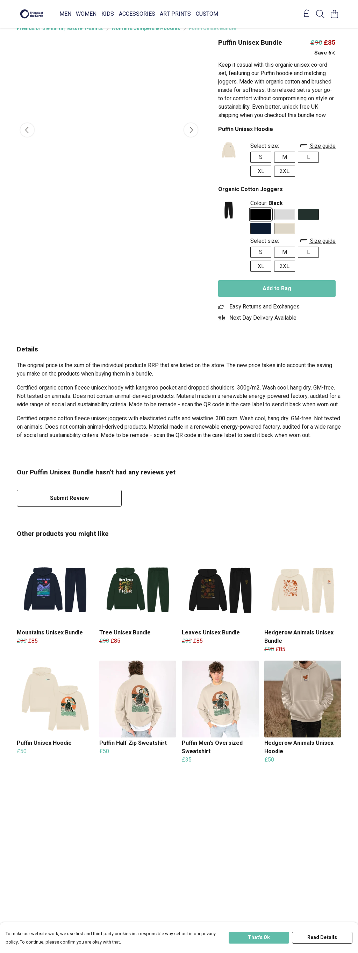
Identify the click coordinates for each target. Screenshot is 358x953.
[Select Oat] (284, 236)
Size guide (318, 154)
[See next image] (191, 138)
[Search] (320, 14)
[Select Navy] (260, 236)
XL (261, 179)
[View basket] (334, 14)
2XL (284, 179)
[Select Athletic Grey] (284, 222)
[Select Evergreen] (308, 222)
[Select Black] (260, 222)
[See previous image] (27, 138)
